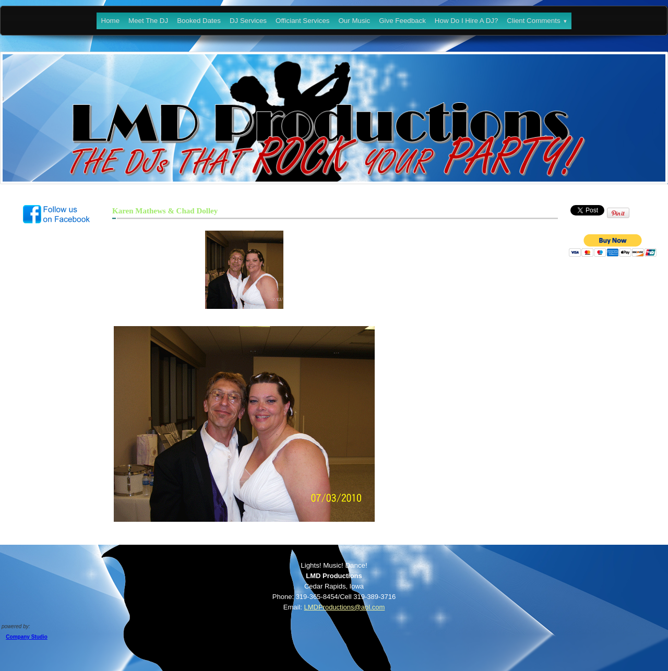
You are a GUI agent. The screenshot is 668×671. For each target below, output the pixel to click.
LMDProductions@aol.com (344, 607)
